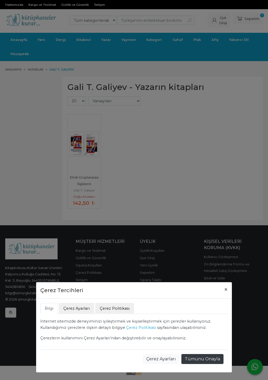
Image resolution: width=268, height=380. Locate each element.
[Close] (226, 289)
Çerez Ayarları (161, 358)
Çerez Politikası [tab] (115, 308)
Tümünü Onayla (202, 358)
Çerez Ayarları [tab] (76, 308)
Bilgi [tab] (49, 308)
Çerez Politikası (141, 327)
